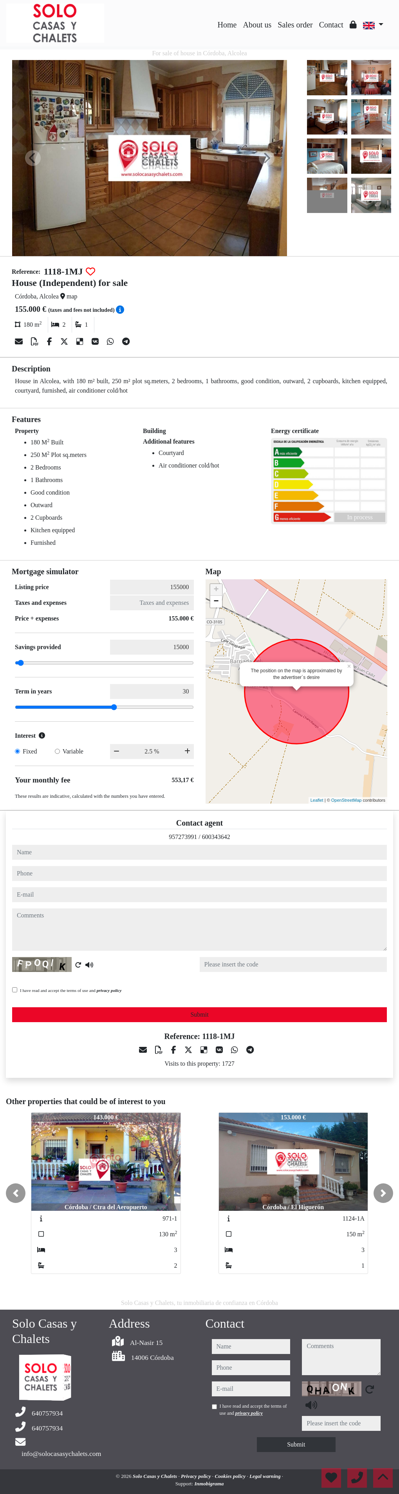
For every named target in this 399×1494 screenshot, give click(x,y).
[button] (15, 1193)
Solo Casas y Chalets (156, 1476)
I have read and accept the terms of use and (70, 990)
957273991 (183, 836)
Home (227, 24)
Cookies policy (231, 1476)
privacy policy (109, 990)
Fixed (30, 751)
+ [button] (215, 590)
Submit (199, 1014)
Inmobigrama (209, 1484)
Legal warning (265, 1476)
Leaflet (317, 800)
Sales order (295, 24)
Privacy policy (196, 1476)
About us (257, 24)
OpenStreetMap (346, 800)
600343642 (216, 836)
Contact (331, 24)
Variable (73, 751)
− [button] (215, 602)
